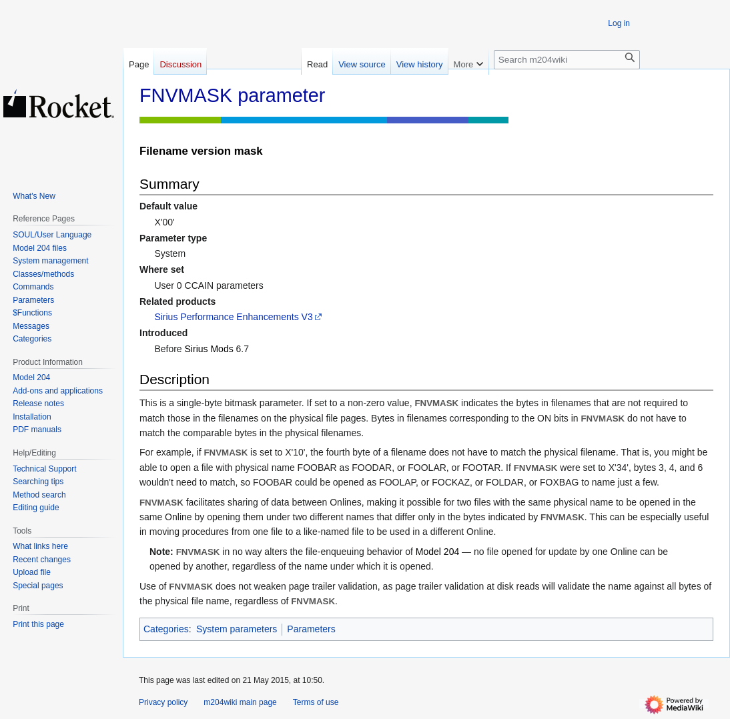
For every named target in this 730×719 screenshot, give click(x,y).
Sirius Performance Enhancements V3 (233, 316)
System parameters (236, 629)
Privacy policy (163, 702)
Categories (166, 629)
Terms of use (316, 702)
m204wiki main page (240, 702)
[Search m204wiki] (567, 59)
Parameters (311, 629)
